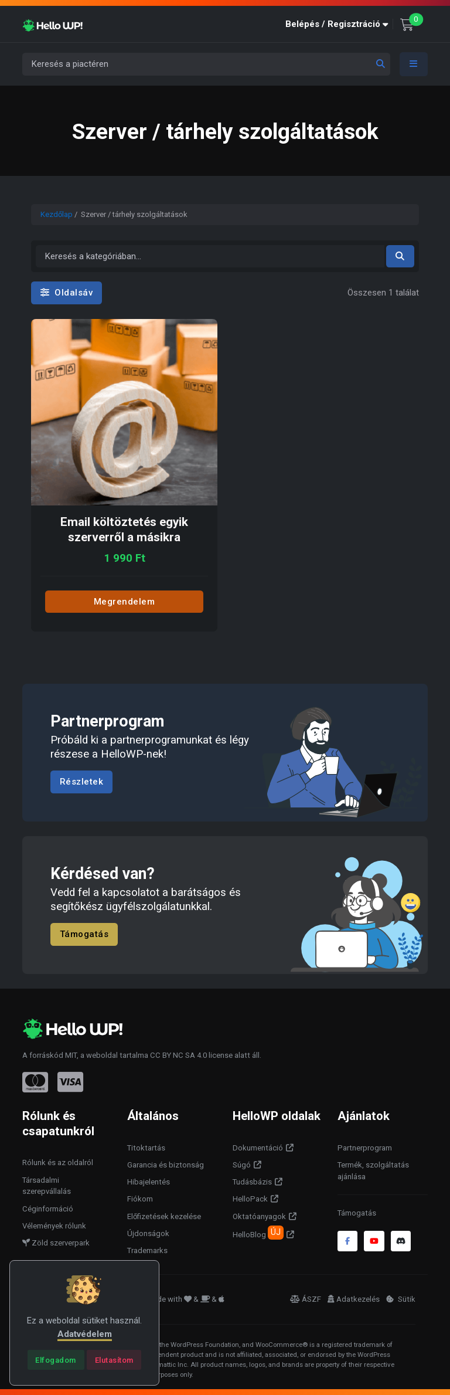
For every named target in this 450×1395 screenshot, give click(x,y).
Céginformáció (47, 1208)
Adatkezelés (354, 1299)
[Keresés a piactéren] (206, 64)
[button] (339, 24)
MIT (71, 1055)
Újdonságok (148, 1233)
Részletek (82, 781)
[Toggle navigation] (414, 64)
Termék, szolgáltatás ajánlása (373, 1170)
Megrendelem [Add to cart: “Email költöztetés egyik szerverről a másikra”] (124, 601)
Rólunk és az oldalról (57, 1162)
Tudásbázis (252, 1181)
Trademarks (147, 1250)
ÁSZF (305, 1299)
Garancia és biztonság (165, 1164)
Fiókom (140, 1198)
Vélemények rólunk (54, 1225)
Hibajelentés (148, 1181)
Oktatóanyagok (259, 1216)
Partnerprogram (365, 1147)
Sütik (400, 1299)
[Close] (56, 1360)
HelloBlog (258, 1233)
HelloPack (250, 1198)
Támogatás (84, 934)
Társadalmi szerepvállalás (46, 1186)
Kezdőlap (56, 214)
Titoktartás (146, 1147)
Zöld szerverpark (56, 1242)
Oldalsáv (66, 292)
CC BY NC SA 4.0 (178, 1055)
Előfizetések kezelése (164, 1216)
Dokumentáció (258, 1147)
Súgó (242, 1164)
